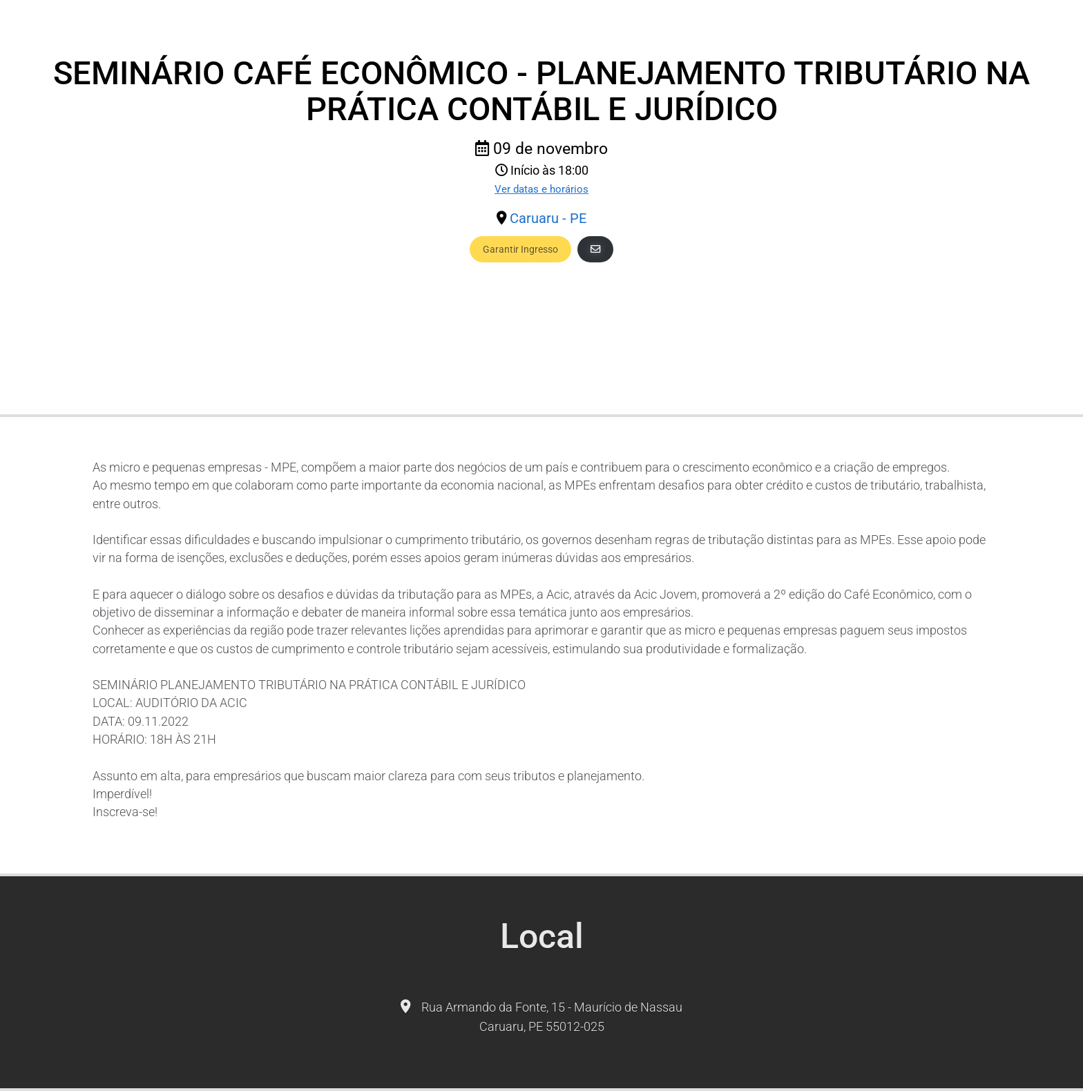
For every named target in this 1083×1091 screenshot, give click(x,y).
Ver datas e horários (541, 189)
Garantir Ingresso (520, 249)
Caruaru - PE (548, 218)
